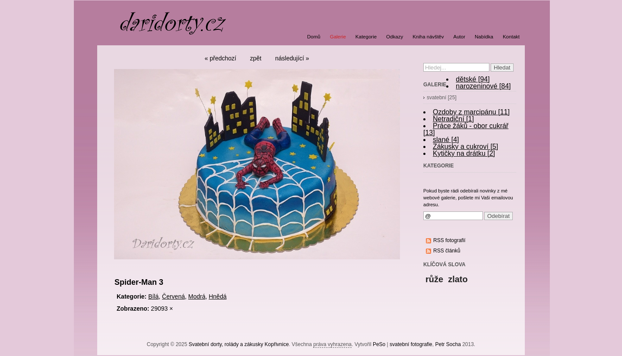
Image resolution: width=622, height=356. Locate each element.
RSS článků (446, 251)
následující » (292, 58)
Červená (173, 296)
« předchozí (220, 58)
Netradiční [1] (453, 119)
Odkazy (394, 36)
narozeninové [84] (483, 86)
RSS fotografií (449, 240)
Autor (460, 36)
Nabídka (484, 36)
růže (434, 279)
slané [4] (446, 139)
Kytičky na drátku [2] (464, 153)
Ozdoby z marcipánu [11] (471, 112)
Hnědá (217, 296)
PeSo (379, 344)
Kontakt (511, 36)
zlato (458, 279)
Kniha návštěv (428, 36)
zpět (255, 58)
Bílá (153, 296)
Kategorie (366, 36)
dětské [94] (472, 79)
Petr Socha (447, 344)
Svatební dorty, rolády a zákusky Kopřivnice (239, 344)
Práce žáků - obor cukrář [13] (465, 129)
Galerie (338, 36)
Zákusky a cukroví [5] (465, 146)
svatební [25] (442, 98)
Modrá (197, 296)
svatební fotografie (411, 344)
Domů (314, 36)
